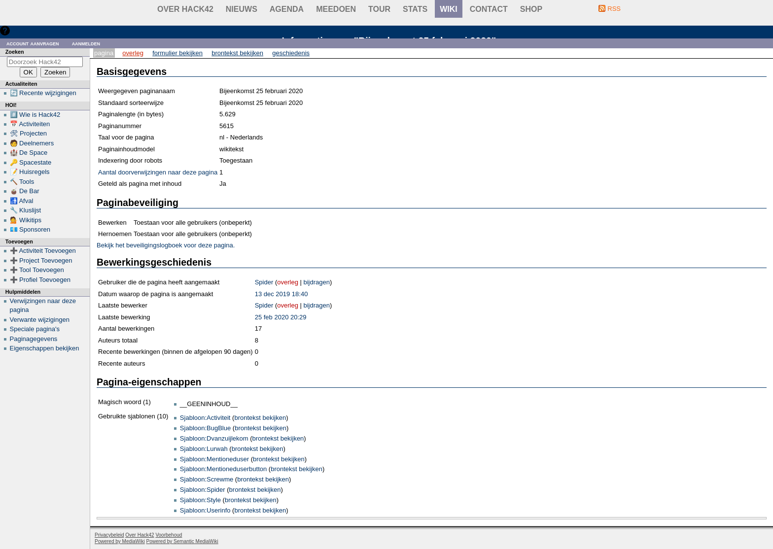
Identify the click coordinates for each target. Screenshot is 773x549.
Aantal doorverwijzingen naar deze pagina (157, 172)
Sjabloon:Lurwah (204, 448)
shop (531, 9)
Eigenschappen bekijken (44, 348)
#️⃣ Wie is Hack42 (35, 114)
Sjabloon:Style (200, 500)
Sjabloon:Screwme (206, 479)
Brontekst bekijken (237, 53)
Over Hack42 (185, 9)
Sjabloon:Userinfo (205, 510)
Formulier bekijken (177, 53)
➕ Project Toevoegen (41, 260)
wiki (448, 9)
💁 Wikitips (25, 220)
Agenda (287, 9)
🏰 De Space (29, 152)
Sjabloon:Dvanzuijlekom (214, 438)
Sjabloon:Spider (202, 489)
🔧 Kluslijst (25, 210)
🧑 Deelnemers (32, 143)
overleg (287, 282)
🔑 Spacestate (31, 162)
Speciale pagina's (35, 329)
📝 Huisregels (30, 171)
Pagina (103, 53)
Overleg (132, 53)
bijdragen (316, 282)
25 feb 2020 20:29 (281, 317)
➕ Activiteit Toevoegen (43, 250)
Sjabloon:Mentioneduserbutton (223, 469)
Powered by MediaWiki (120, 541)
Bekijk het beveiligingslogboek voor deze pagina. (166, 245)
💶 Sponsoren (30, 229)
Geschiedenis (291, 53)
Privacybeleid (109, 535)
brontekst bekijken (260, 417)
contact (489, 9)
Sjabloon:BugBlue (205, 428)
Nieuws (241, 9)
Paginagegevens (34, 339)
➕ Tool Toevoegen (37, 270)
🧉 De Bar (24, 191)
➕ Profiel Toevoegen (40, 279)
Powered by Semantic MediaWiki (182, 541)
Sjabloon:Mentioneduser (214, 459)
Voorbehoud (168, 535)
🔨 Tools (22, 181)
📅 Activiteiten (30, 124)
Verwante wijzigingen (40, 319)
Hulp (19, 30)
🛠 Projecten (28, 133)
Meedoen (336, 9)
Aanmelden (86, 43)
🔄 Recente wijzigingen (43, 93)
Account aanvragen (32, 43)
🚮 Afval (22, 201)
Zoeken (14, 52)
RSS (614, 8)
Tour (379, 9)
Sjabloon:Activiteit (205, 417)
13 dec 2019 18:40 (281, 294)
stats (415, 9)
